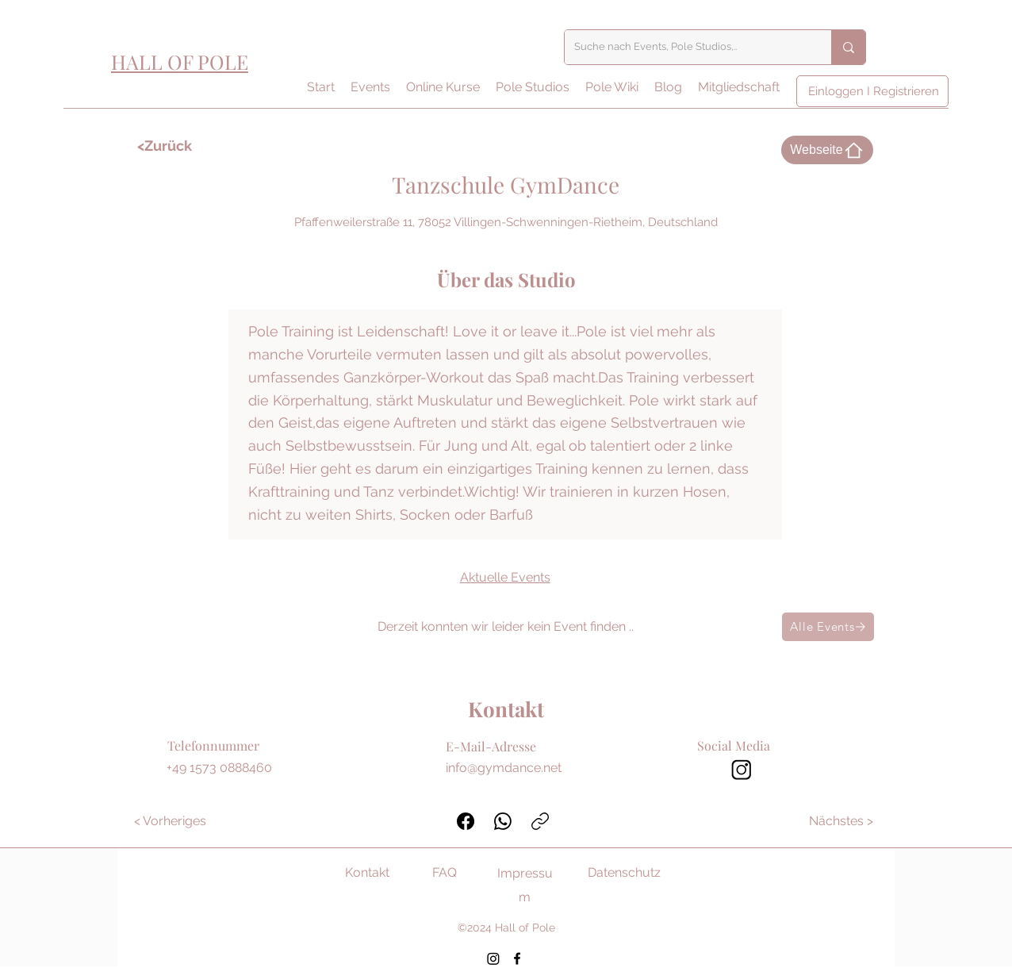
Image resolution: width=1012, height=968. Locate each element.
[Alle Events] (828, 627)
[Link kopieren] (540, 821)
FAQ (444, 872)
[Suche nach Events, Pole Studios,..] (686, 47)
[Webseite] (827, 150)
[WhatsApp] (503, 821)
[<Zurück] (183, 146)
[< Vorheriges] (170, 821)
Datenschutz (624, 872)
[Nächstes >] (842, 821)
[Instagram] (493, 958)
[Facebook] (465, 821)
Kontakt (367, 872)
